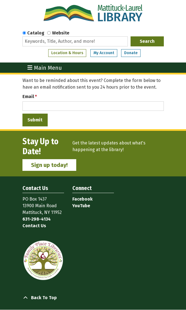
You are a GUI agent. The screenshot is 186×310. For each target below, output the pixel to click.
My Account (103, 53)
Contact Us (34, 225)
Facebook (82, 199)
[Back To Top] (93, 297)
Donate (130, 53)
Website (60, 33)
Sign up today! (49, 165)
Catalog (35, 33)
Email (28, 96)
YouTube (81, 205)
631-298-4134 (36, 219)
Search (147, 41)
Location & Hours (67, 53)
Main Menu (44, 67)
